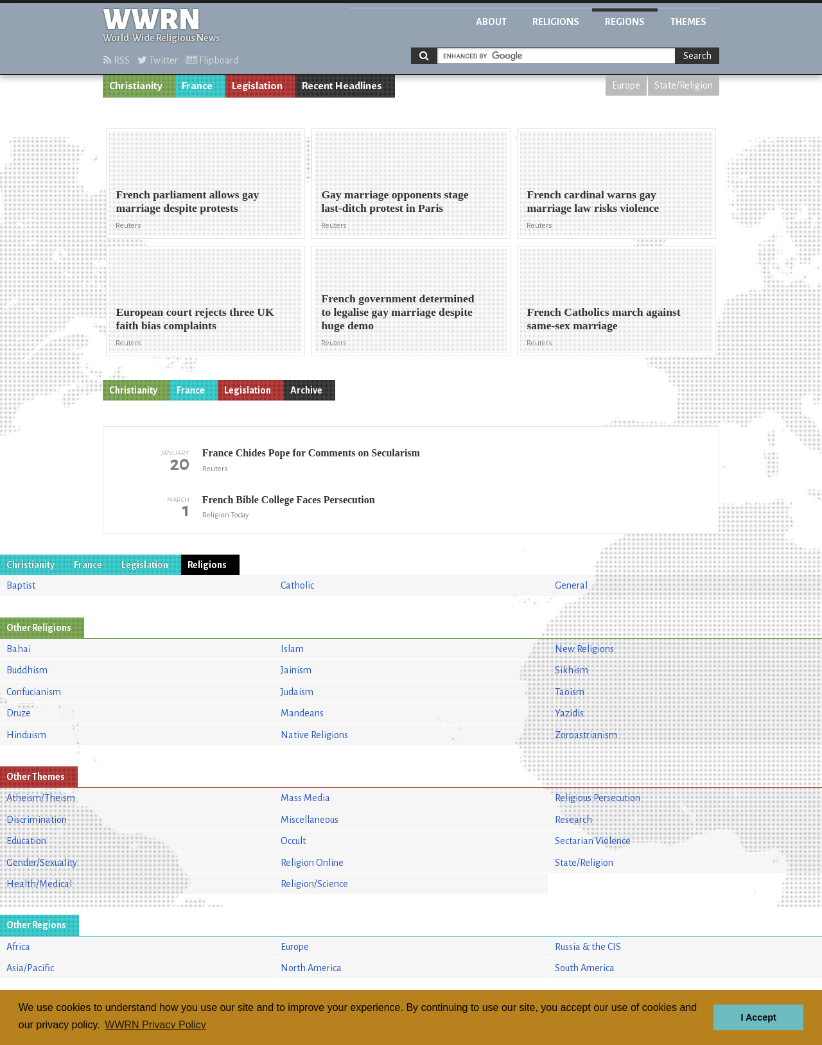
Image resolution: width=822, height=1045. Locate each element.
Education (26, 841)
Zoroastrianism (586, 735)
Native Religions (314, 735)
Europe (626, 85)
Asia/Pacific (30, 968)
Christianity (135, 86)
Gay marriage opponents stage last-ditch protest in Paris (394, 201)
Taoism (569, 692)
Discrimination (36, 820)
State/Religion (683, 85)
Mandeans (302, 713)
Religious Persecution (597, 798)
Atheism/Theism (40, 798)
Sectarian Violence (593, 841)
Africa (18, 947)
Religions (555, 22)
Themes (688, 22)
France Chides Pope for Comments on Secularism (311, 452)
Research (573, 820)
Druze (18, 713)
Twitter (157, 60)
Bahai (18, 649)
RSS (116, 60)
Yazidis (569, 713)
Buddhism (27, 670)
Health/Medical (39, 884)
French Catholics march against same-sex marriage (603, 319)
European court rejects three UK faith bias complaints (195, 319)
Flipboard (212, 60)
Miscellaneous (309, 820)
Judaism (297, 692)
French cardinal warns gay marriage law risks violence (593, 201)
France (197, 86)
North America (311, 968)
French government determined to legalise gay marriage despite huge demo (397, 312)
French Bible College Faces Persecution (288, 499)
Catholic (297, 585)
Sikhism (571, 670)
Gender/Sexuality (41, 863)
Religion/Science (314, 884)
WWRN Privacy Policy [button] (155, 1024)
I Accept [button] (758, 1017)
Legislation (257, 86)
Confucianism (33, 692)
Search (697, 56)
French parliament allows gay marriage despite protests (187, 201)
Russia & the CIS (588, 947)
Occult (293, 841)
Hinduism (26, 735)
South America (585, 968)
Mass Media (305, 798)
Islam (292, 649)
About (491, 22)
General (571, 585)
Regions (625, 22)
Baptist (20, 585)
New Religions (584, 649)
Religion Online (312, 863)
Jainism (296, 670)
